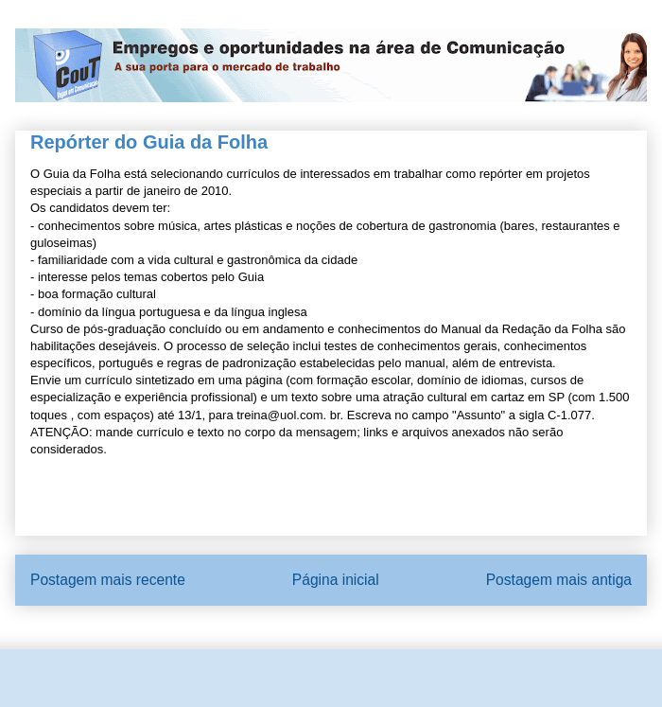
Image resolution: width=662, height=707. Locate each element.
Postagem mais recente (107, 580)
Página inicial (335, 580)
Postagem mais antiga (559, 580)
